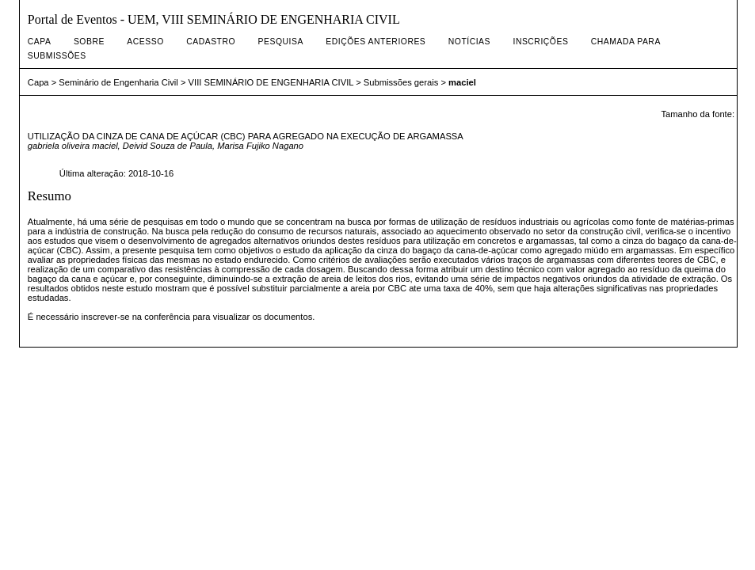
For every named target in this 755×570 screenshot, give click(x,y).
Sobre (89, 41)
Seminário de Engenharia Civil (118, 82)
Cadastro (210, 41)
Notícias (469, 41)
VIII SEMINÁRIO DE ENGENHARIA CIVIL (271, 82)
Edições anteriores (375, 41)
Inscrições (540, 41)
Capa (39, 41)
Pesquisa (280, 41)
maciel (462, 82)
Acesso (145, 41)
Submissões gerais (401, 82)
